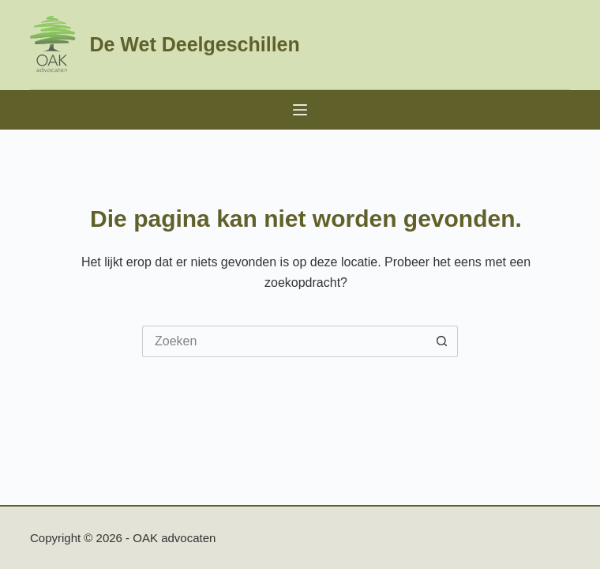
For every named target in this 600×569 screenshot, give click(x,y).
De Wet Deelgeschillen (194, 44)
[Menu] (300, 110)
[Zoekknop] (442, 341)
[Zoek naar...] (284, 341)
